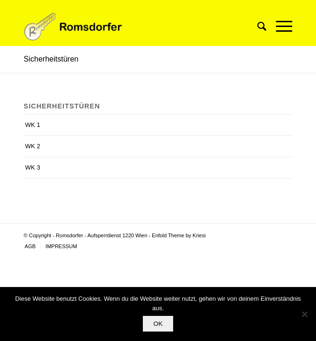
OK (157, 323)
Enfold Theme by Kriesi (179, 235)
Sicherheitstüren (51, 59)
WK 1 (32, 124)
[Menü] (279, 26)
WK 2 (32, 146)
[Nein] (304, 314)
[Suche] (257, 26)
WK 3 (32, 167)
